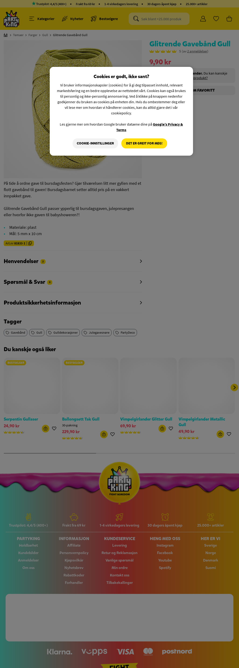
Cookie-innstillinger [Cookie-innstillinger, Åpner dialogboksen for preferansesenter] (95, 143)
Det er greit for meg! (144, 143)
